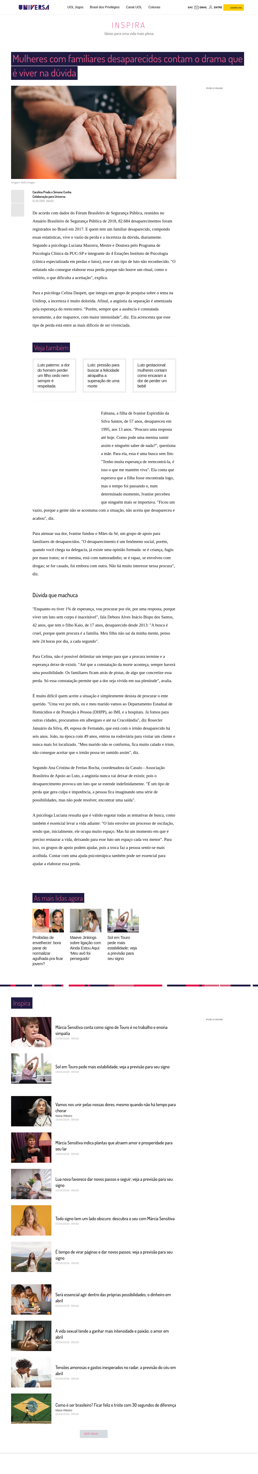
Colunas (154, 7)
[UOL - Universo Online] (52, 7)
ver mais (94, 1434)
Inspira (129, 24)
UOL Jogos (75, 7)
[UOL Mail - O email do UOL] (200, 7)
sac (190, 7)
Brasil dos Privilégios (105, 7)
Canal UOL (134, 7)
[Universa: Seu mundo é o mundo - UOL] (34, 7)
